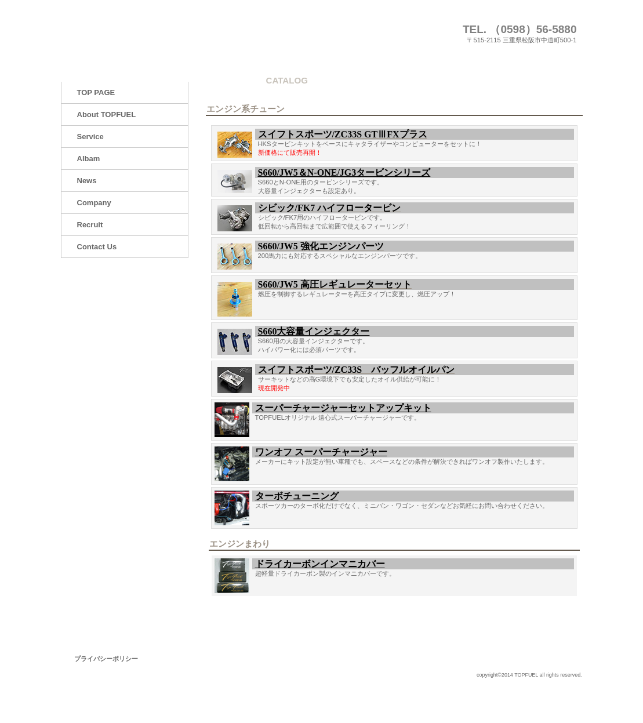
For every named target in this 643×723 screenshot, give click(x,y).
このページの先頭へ (546, 614)
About (106, 114)
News (87, 180)
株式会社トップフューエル (177, 33)
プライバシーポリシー (106, 658)
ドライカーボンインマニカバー (320, 564)
